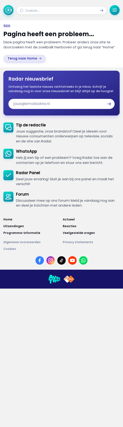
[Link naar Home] (31, 219)
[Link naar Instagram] (50, 260)
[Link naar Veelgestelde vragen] (91, 233)
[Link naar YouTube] (72, 260)
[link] (24, 58)
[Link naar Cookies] (61, 249)
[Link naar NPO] (69, 279)
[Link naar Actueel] (91, 219)
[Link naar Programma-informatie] (31, 233)
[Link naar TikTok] (61, 260)
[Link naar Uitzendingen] (31, 226)
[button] (101, 10)
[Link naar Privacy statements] (91, 242)
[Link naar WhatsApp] (83, 260)
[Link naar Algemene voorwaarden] (31, 242)
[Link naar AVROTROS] (54, 279)
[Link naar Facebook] (39, 260)
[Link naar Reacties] (91, 226)
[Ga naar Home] (8, 10)
